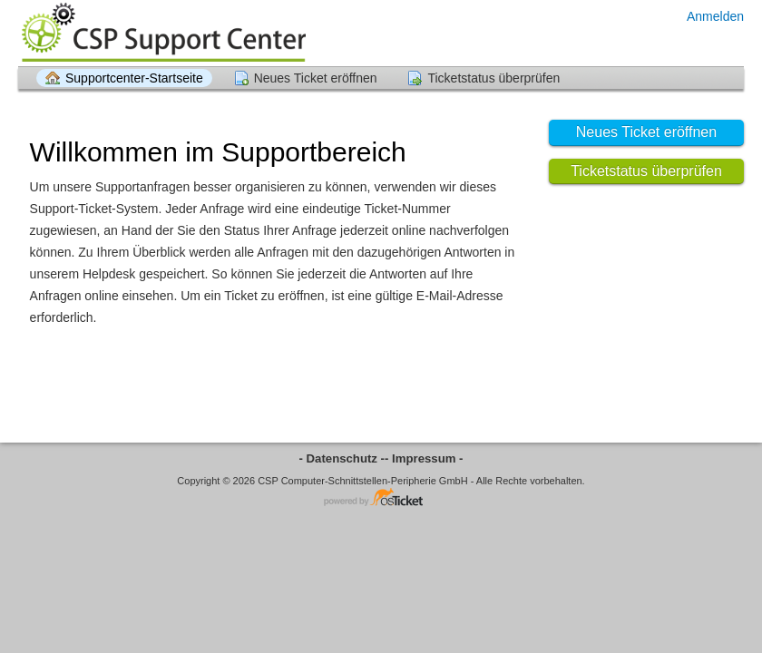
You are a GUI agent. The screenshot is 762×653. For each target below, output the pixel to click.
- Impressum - (424, 458)
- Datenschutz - (342, 458)
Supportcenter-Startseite (134, 78)
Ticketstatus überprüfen (493, 78)
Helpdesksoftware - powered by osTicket (381, 498)
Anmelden (715, 16)
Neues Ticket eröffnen (315, 78)
